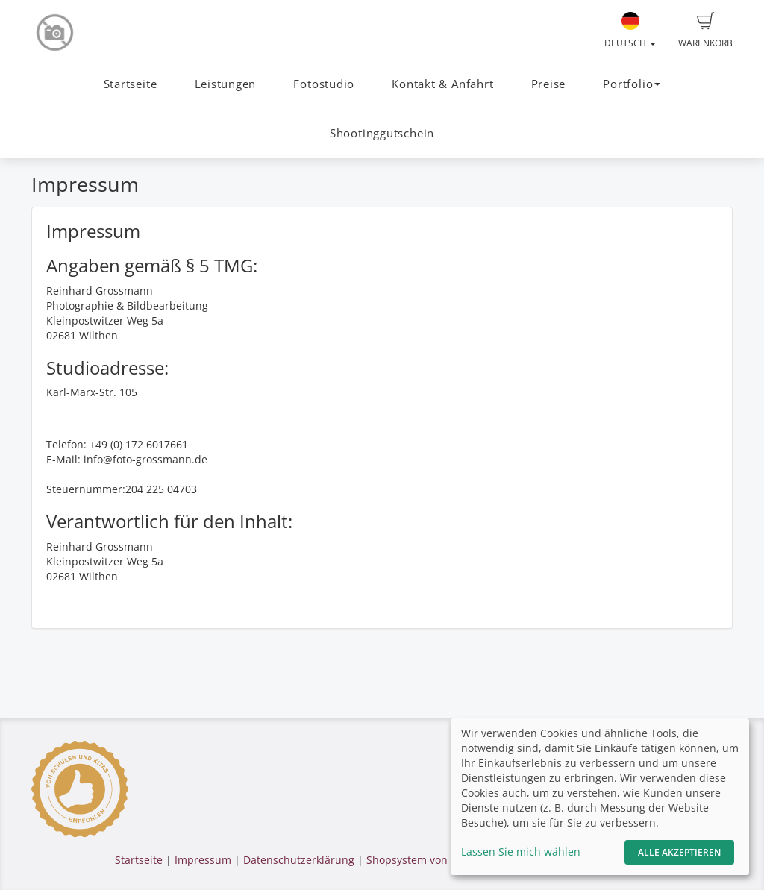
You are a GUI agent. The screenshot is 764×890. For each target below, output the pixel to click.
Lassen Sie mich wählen (520, 851)
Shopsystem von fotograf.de (436, 860)
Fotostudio (323, 84)
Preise (548, 84)
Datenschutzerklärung (298, 860)
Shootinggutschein (382, 133)
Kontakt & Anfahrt (442, 84)
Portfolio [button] (631, 84)
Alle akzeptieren (679, 852)
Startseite (130, 84)
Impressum (203, 860)
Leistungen (226, 84)
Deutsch (630, 30)
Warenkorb (705, 30)
